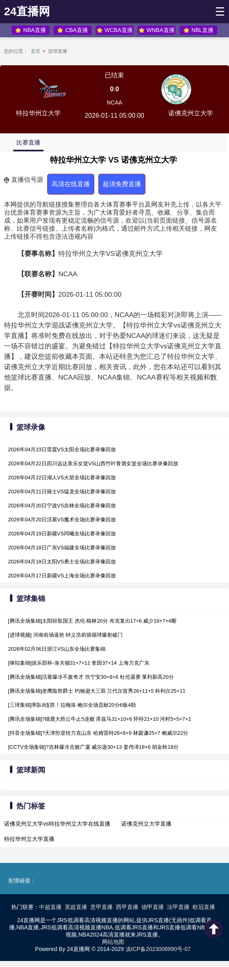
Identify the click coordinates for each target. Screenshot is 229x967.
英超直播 (76, 907)
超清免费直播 (122, 184)
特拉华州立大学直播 (29, 839)
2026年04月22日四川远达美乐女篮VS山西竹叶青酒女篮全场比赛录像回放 (93, 463)
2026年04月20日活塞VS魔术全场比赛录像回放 (62, 520)
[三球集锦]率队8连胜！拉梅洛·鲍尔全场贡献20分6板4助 (72, 705)
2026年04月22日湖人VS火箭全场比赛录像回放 (62, 477)
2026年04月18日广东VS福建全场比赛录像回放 (62, 548)
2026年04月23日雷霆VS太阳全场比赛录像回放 (62, 449)
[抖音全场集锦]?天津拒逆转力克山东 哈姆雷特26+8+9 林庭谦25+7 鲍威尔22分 (98, 733)
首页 (35, 51)
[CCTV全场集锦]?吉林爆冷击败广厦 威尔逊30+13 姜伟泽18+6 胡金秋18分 (93, 747)
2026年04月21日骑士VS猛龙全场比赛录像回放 (62, 492)
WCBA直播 (115, 30)
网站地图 (113, 942)
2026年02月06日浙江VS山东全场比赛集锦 (57, 649)
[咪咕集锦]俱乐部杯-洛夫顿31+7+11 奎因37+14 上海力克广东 (78, 663)
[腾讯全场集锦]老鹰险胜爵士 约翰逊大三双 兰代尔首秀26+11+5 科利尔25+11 (96, 691)
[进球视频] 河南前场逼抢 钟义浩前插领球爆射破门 (65, 635)
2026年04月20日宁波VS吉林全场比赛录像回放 (62, 506)
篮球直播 (57, 51)
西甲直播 (127, 907)
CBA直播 (72, 30)
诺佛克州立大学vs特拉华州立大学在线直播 (57, 823)
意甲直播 (101, 907)
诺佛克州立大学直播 (146, 823)
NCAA (114, 102)
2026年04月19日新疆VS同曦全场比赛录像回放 (62, 534)
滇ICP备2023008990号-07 (158, 949)
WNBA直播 (157, 30)
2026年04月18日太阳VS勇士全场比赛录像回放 (62, 562)
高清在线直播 (71, 184)
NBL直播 (198, 30)
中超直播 (50, 907)
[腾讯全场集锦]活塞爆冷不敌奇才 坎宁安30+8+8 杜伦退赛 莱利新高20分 (91, 677)
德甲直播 (152, 907)
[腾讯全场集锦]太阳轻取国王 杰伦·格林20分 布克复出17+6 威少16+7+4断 (92, 621)
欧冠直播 (204, 907)
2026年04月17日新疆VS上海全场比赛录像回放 (62, 576)
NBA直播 (30, 30)
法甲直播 (178, 907)
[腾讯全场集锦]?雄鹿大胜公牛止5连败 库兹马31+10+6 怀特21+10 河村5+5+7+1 (99, 719)
